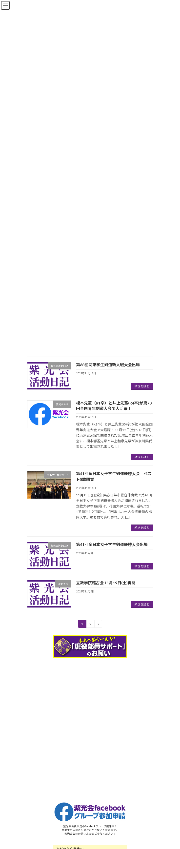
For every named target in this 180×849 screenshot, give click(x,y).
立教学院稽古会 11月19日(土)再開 (106, 582)
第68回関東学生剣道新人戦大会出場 (108, 364)
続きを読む (142, 386)
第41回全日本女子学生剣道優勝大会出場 (112, 544)
